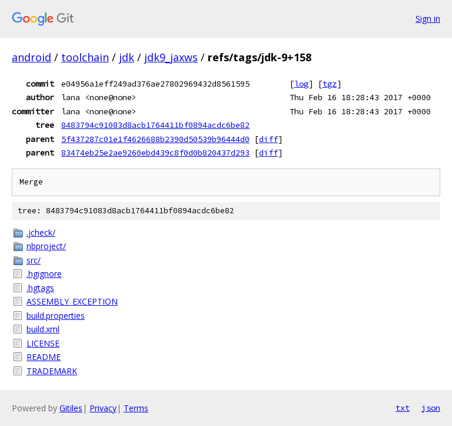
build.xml (42, 329)
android (31, 57)
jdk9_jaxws (171, 57)
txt (403, 407)
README (43, 356)
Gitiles (70, 408)
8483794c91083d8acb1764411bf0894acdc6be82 (155, 125)
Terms (136, 408)
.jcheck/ (40, 232)
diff (268, 139)
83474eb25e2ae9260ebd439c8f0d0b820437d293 (155, 152)
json (430, 407)
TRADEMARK (51, 371)
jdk (126, 57)
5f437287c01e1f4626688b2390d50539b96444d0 (155, 139)
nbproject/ (46, 246)
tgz (330, 83)
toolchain (85, 57)
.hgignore (44, 273)
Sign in (428, 18)
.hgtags (40, 287)
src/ (33, 260)
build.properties (55, 315)
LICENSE (42, 343)
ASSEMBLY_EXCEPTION (72, 301)
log (301, 83)
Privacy (103, 408)
